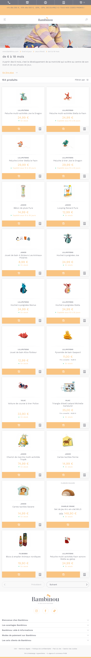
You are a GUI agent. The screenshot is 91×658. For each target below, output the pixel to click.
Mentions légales (24, 649)
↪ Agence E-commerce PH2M (57, 653)
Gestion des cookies (70, 649)
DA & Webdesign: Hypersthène (34, 653)
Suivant (53, 584)
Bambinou (45, 19)
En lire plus (8, 72)
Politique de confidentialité (41, 649)
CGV (15, 649)
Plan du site (57, 649)
